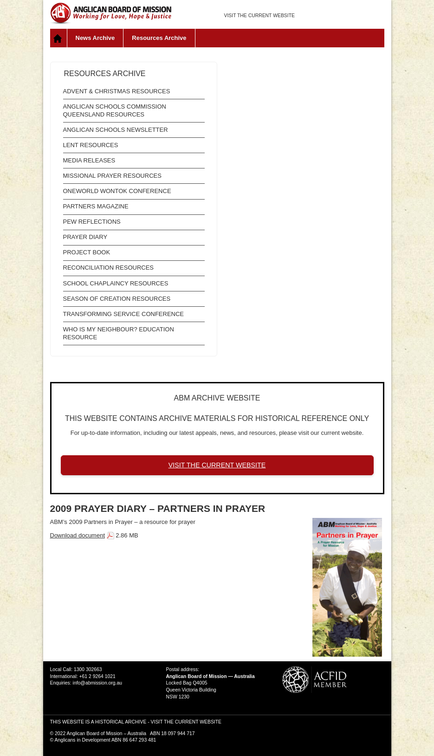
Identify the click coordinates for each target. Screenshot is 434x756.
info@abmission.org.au (97, 682)
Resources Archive (159, 37)
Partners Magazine (96, 206)
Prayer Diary (85, 236)
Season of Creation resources (117, 298)
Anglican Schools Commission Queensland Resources (114, 110)
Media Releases (89, 160)
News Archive (95, 37)
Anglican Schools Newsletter (115, 129)
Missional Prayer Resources (112, 175)
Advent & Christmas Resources (116, 91)
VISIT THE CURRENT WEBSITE (259, 15)
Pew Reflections (92, 221)
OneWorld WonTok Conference (117, 190)
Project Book (86, 252)
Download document (77, 535)
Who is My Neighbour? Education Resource (118, 333)
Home (58, 38)
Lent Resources (90, 145)
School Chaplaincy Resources (115, 283)
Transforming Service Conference (123, 313)
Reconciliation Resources (108, 267)
